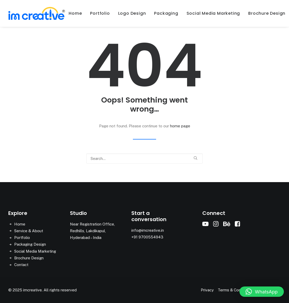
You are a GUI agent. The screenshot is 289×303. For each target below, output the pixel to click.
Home (75, 13)
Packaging (166, 13)
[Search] (144, 158)
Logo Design (132, 13)
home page (180, 126)
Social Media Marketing (213, 13)
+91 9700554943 (147, 237)
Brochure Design (29, 258)
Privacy (207, 290)
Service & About (28, 231)
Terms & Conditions (235, 290)
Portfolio (100, 13)
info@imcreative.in (147, 230)
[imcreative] (36, 13)
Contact (21, 264)
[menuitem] (75, 13)
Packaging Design (30, 244)
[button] (195, 158)
